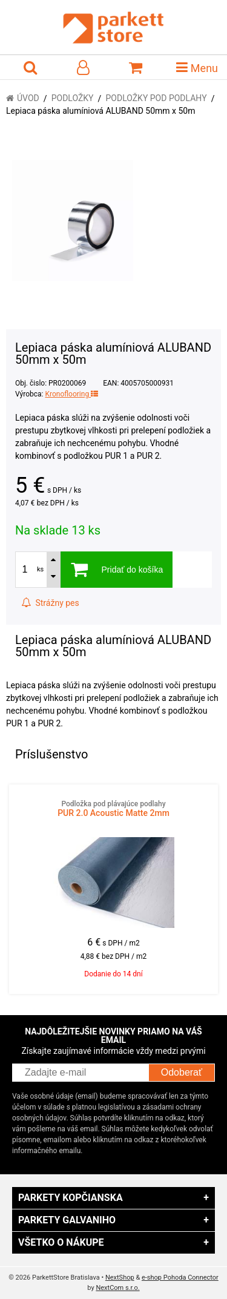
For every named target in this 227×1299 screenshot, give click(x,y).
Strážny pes (50, 603)
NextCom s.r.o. (117, 1288)
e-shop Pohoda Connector (180, 1277)
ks (40, 569)
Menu (197, 67)
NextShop (119, 1277)
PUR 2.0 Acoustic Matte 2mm (113, 809)
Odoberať (181, 1072)
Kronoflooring (71, 394)
